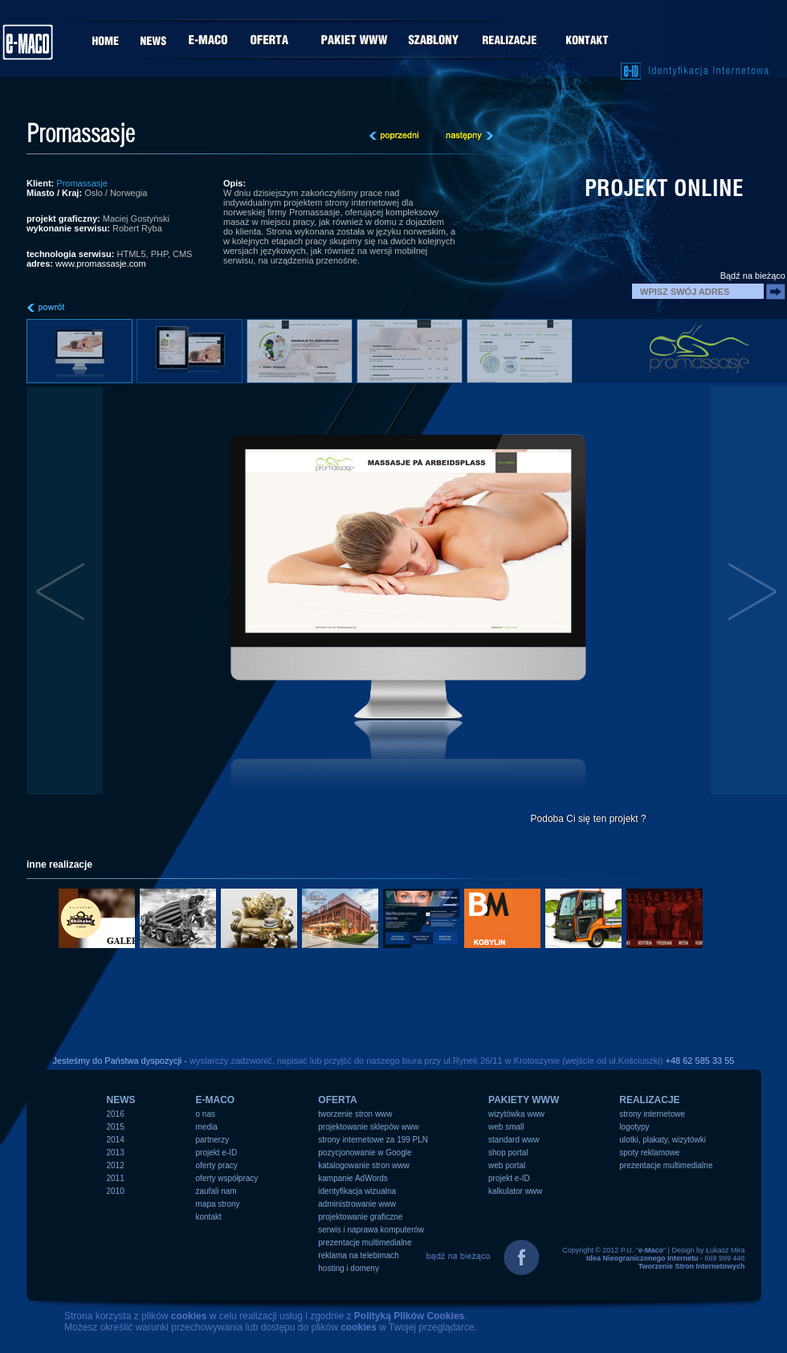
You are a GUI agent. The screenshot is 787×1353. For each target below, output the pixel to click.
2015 (115, 1126)
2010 (115, 1191)
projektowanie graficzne (360, 1216)
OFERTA (337, 1100)
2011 (115, 1178)
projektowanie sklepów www (368, 1126)
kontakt (209, 1216)
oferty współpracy (227, 1178)
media (207, 1126)
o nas (205, 1114)
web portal (506, 1165)
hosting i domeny (348, 1268)
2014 (115, 1139)
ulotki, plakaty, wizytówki (662, 1139)
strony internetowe (652, 1114)
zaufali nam (216, 1191)
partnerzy (213, 1139)
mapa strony (218, 1204)
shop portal (508, 1152)
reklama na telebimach (358, 1255)
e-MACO (215, 1100)
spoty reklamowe (649, 1152)
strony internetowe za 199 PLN (373, 1139)
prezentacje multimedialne (364, 1242)
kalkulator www (515, 1191)
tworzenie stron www (355, 1114)
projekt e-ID (217, 1152)
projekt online (664, 188)
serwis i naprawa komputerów (371, 1229)
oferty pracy (217, 1165)
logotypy (634, 1126)
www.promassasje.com (100, 263)
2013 (115, 1152)
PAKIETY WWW (523, 1100)
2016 (115, 1114)
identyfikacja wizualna (357, 1191)
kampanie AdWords (353, 1178)
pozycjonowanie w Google (364, 1152)
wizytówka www (516, 1114)
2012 (115, 1165)
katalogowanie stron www (363, 1165)
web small (506, 1126)
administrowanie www (357, 1204)
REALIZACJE (649, 1100)
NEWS (121, 1100)
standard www (513, 1139)
